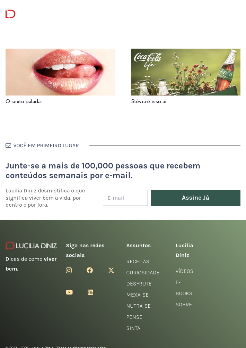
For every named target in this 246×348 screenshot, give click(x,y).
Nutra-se (138, 306)
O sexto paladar (24, 102)
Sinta (133, 328)
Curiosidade (143, 272)
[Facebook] (90, 270)
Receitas (137, 261)
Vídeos (185, 271)
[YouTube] (69, 292)
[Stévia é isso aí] (185, 53)
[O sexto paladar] (60, 53)
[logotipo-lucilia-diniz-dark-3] (34, 14)
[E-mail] (125, 198)
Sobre (184, 304)
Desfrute (139, 283)
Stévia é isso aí (149, 102)
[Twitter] (111, 270)
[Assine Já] (195, 198)
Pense (134, 317)
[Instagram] (69, 270)
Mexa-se (137, 294)
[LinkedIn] (90, 292)
